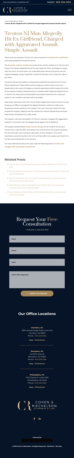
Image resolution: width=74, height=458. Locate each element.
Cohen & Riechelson (11, 21)
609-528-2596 (63, 2)
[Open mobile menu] (69, 10)
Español (50, 2)
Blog (20, 21)
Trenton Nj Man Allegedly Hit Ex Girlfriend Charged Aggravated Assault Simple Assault (35, 23)
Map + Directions (37, 340)
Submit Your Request (37, 293)
